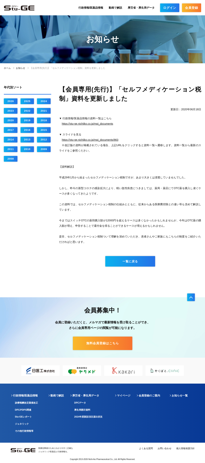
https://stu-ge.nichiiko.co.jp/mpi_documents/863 (90, 139)
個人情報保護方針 (185, 448)
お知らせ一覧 (180, 395)
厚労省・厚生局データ (141, 7)
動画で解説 (115, 7)
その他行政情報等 (24, 431)
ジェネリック (22, 424)
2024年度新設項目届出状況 (88, 416)
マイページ (123, 395)
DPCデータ (80, 402)
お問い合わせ (164, 448)
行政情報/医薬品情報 (90, 7)
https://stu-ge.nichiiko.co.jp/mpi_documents (87, 123)
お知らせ (20, 68)
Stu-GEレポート (23, 416)
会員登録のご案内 (149, 395)
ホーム (7, 68)
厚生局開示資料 (82, 410)
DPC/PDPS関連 (23, 410)
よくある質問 (146, 448)
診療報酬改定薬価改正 (26, 402)
